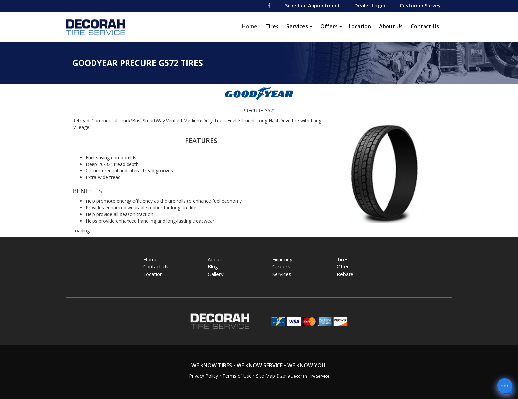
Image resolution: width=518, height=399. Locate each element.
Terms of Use (237, 376)
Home (251, 26)
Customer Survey (420, 5)
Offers (331, 26)
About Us (391, 26)
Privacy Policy (203, 376)
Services (299, 26)
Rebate (345, 274)
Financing (282, 259)
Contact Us (425, 26)
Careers (281, 266)
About (214, 259)
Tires (271, 26)
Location (360, 26)
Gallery (216, 274)
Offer (343, 266)
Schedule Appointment (312, 5)
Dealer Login (369, 5)
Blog (213, 266)
